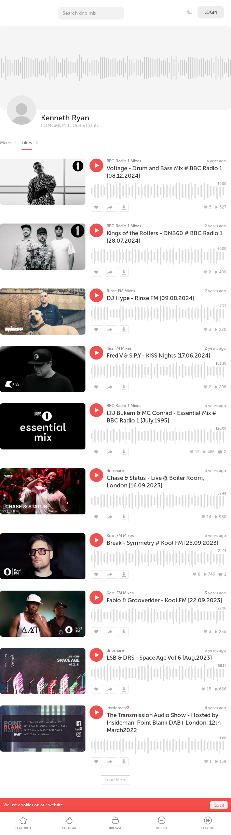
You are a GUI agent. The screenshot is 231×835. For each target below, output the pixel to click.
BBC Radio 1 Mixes (124, 161)
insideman (116, 707)
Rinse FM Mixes (121, 290)
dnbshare (115, 470)
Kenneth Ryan (65, 117)
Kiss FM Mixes (119, 348)
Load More (115, 779)
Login (210, 12)
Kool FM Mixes (120, 535)
